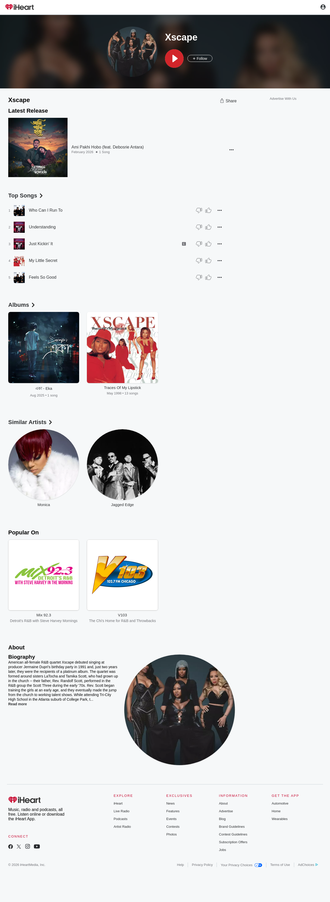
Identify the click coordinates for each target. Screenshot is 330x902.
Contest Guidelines (233, 834)
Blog (222, 819)
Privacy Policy (202, 865)
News (170, 803)
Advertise (226, 811)
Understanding (42, 227)
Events (171, 819)
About (223, 803)
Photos (171, 834)
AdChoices (308, 865)
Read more (17, 704)
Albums (22, 305)
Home (276, 811)
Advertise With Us (283, 99)
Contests (172, 827)
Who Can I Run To (45, 210)
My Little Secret (43, 260)
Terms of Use (280, 865)
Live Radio (121, 811)
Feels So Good (42, 277)
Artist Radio (122, 827)
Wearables (280, 819)
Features (172, 811)
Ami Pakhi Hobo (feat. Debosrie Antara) (107, 147)
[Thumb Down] (199, 210)
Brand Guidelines (232, 827)
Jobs (222, 850)
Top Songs (26, 195)
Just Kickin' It (41, 244)
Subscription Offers (233, 842)
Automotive (280, 803)
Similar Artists (30, 422)
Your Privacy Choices (241, 865)
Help (180, 865)
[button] (174, 58)
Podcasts (120, 819)
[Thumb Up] (208, 210)
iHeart (118, 803)
